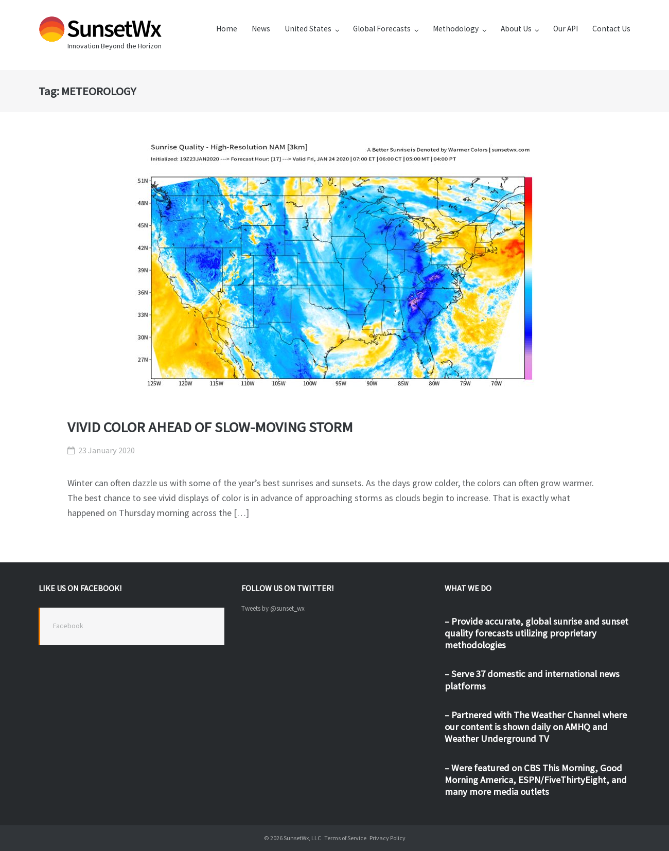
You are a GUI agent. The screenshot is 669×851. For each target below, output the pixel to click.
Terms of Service (345, 838)
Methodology (456, 28)
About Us (516, 28)
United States (308, 28)
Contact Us (611, 28)
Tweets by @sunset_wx (273, 608)
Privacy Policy (387, 838)
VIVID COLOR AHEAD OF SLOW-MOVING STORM (210, 427)
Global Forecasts (382, 28)
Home (226, 28)
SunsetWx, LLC (302, 838)
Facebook (68, 625)
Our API (565, 28)
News (261, 28)
